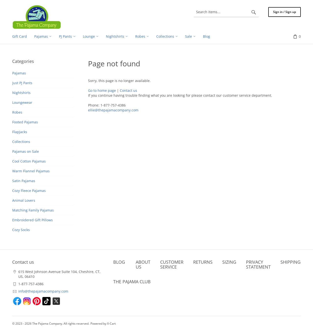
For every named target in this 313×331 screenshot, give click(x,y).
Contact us (128, 90)
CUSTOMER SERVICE (171, 264)
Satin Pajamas (23, 180)
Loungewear (22, 102)
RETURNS (202, 262)
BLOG (119, 262)
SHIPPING (290, 262)
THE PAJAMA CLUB (132, 281)
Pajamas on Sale (25, 151)
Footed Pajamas (25, 122)
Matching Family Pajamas (33, 210)
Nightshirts (21, 92)
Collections (21, 141)
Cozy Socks (21, 229)
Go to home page (102, 90)
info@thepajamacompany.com (43, 291)
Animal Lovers (23, 200)
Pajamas (19, 73)
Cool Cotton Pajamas (29, 161)
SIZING (229, 262)
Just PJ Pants (22, 83)
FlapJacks (19, 132)
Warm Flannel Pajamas (31, 171)
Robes (17, 112)
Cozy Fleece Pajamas (29, 190)
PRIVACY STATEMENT (258, 264)
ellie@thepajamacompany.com (113, 110)
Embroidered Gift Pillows (32, 220)
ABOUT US (143, 264)
